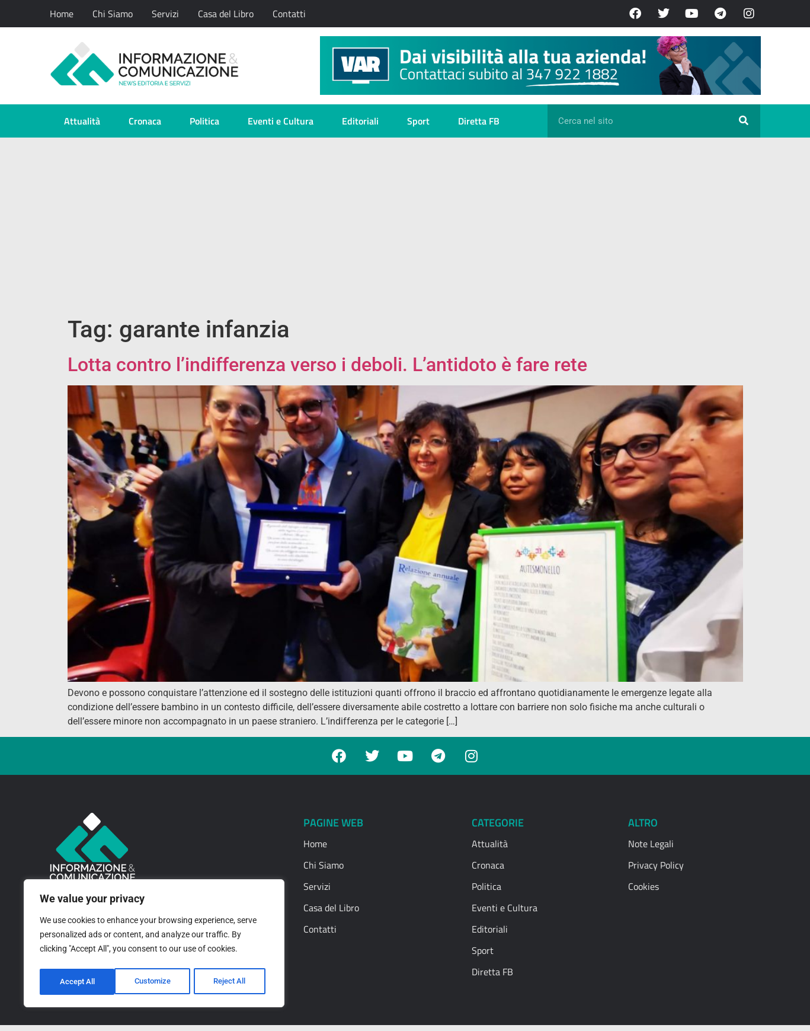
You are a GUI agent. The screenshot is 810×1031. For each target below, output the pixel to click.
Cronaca (145, 121)
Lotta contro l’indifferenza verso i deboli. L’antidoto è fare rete (327, 364)
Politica (204, 121)
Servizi (165, 14)
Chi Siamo (112, 14)
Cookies (643, 886)
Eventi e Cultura (280, 121)
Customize (77, 982)
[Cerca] (743, 121)
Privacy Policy (656, 865)
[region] (154, 945)
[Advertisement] (405, 226)
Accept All (232, 982)
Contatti (289, 14)
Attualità (82, 121)
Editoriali (360, 121)
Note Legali (651, 844)
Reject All (155, 982)
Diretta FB (479, 121)
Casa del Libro (226, 14)
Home (61, 14)
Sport (418, 121)
